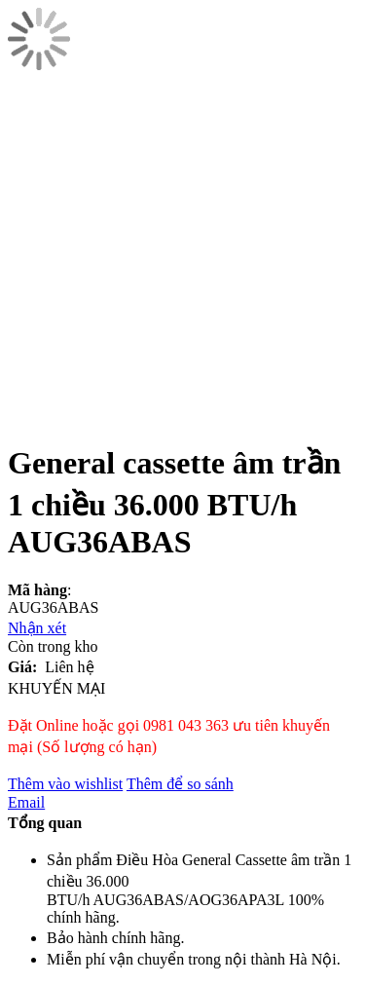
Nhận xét (37, 628)
